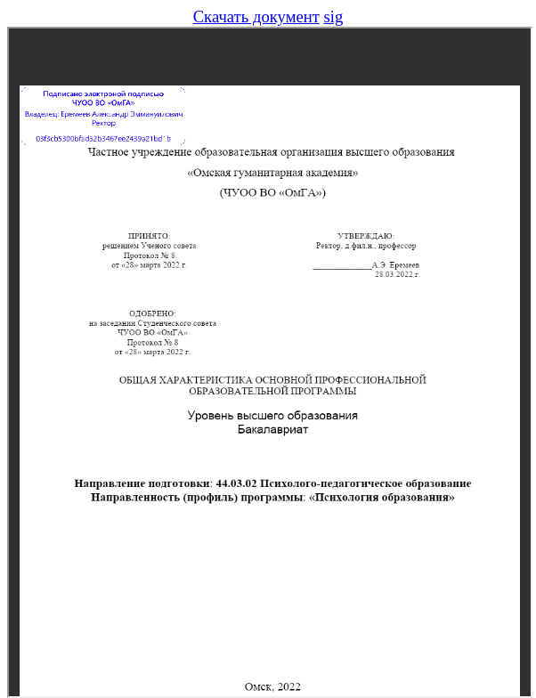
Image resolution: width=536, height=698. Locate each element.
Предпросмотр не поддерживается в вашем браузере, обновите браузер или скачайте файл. (269, 362)
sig (334, 16)
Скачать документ (256, 16)
